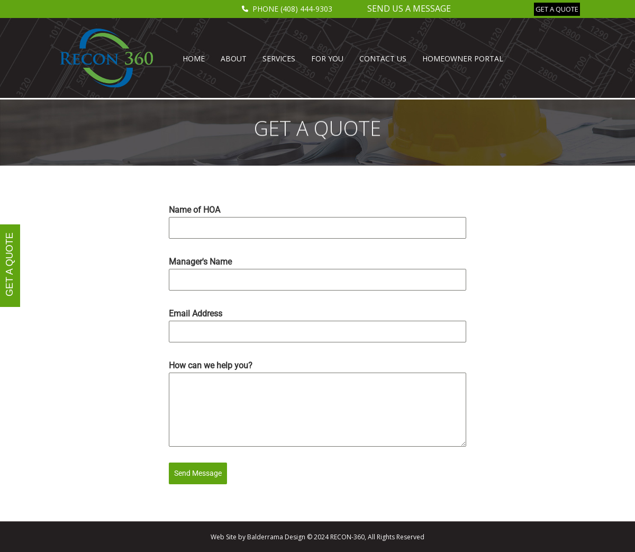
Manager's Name (200, 262)
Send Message (198, 473)
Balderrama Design (276, 536)
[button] (557, 9)
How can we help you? (210, 365)
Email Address (195, 314)
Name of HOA (194, 210)
